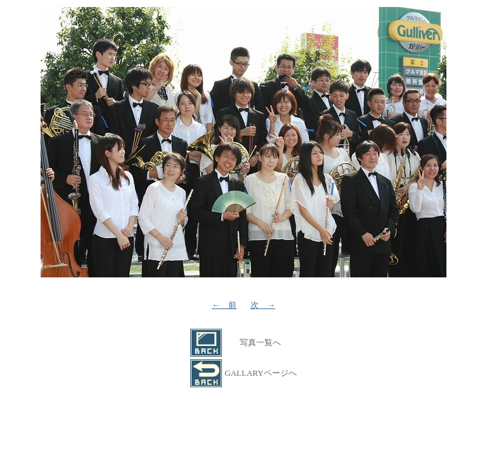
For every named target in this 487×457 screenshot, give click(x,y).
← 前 (224, 305)
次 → (262, 305)
